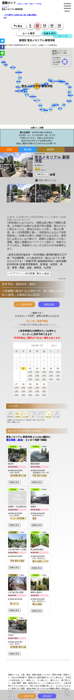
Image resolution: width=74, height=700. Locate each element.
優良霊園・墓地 (14, 439)
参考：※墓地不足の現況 (23, 294)
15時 (30, 379)
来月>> (54, 346)
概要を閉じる (42, 174)
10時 (30, 372)
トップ (4, 7)
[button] (37, 86)
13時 (30, 376)
